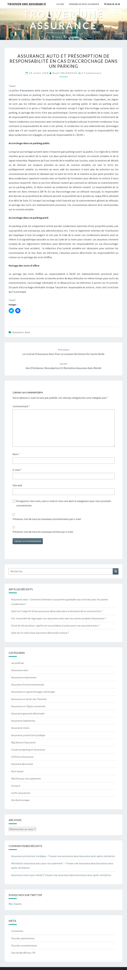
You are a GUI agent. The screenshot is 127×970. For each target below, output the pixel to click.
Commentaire (21, 406)
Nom (16, 454)
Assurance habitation (23, 720)
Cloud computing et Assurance (28, 749)
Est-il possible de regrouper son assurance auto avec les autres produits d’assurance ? (58, 618)
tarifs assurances (20, 792)
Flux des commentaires (24, 945)
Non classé (17, 771)
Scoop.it (15, 785)
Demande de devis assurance (84, 4)
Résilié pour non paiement (26, 778)
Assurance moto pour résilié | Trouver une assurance (40, 875)
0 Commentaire (92, 73)
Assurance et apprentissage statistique (33, 691)
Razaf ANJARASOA (64, 73)
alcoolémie (17, 663)
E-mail (17, 469)
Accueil (60, 4)
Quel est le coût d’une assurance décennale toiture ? (40, 632)
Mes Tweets (15, 903)
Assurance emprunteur (24, 677)
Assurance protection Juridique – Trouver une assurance (42, 856)
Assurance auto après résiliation (97, 856)
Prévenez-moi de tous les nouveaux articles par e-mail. (43, 531)
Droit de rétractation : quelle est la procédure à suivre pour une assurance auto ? (55, 625)
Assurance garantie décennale (28, 713)
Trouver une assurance (26, 4)
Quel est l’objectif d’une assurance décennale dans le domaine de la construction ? (56, 611)
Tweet (12, 86)
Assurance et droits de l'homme (29, 699)
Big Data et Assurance (23, 742)
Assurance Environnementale (27, 684)
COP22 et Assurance (22, 756)
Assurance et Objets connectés (28, 706)
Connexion (17, 931)
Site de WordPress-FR (23, 952)
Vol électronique (20, 800)
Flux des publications (23, 938)
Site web (17, 485)
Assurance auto (21, 332)
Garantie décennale (22, 764)
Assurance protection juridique (28, 735)
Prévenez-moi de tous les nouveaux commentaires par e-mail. (47, 519)
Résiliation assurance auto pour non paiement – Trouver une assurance (50, 863)
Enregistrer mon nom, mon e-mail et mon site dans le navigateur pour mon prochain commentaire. (63, 503)
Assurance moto (20, 727)
